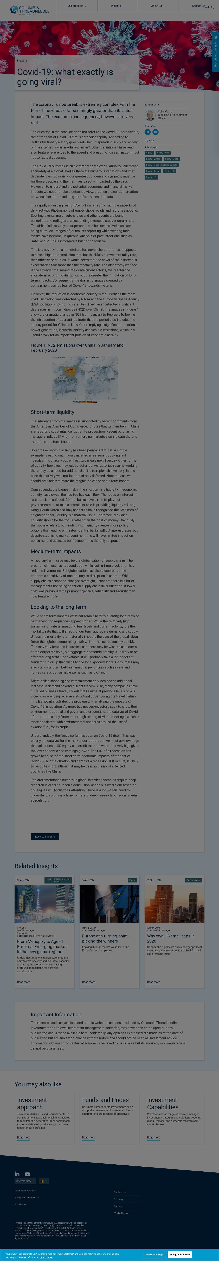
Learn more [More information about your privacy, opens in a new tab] (46, 1257)
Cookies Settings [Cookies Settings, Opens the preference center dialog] (154, 1254)
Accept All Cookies (180, 1254)
